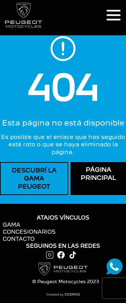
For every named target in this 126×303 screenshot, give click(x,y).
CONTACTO (19, 239)
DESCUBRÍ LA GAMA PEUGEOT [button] (34, 178)
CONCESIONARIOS (29, 232)
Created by (63, 294)
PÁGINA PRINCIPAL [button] (98, 173)
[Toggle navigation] (113, 15)
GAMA (11, 225)
